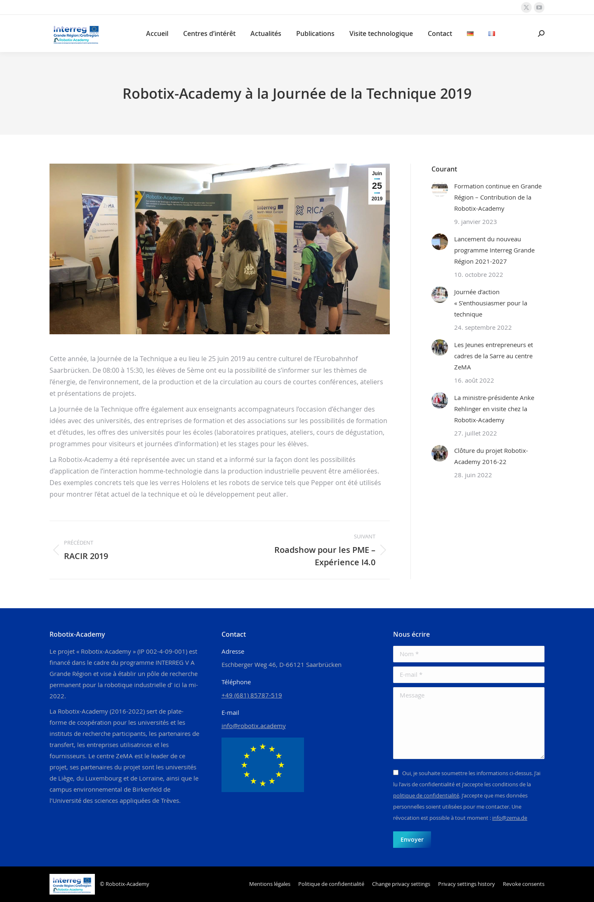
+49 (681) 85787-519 (252, 695)
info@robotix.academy (254, 725)
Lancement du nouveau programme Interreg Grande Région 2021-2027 (494, 250)
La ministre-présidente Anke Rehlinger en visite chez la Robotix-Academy (494, 408)
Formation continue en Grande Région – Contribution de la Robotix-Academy (498, 197)
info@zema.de (509, 817)
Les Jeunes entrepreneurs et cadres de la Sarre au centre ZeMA (493, 355)
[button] (401, 884)
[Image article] (439, 189)
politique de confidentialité (426, 795)
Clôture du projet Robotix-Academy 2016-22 (491, 456)
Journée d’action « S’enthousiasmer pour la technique (490, 303)
